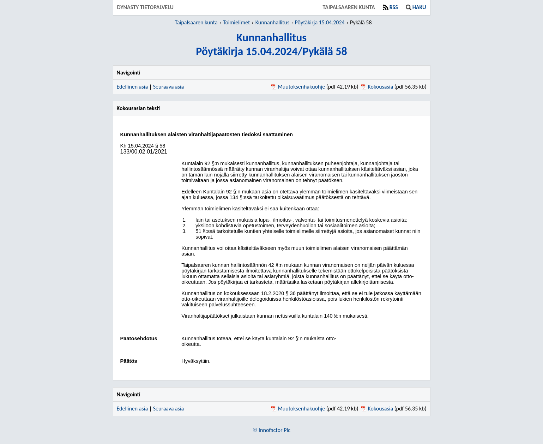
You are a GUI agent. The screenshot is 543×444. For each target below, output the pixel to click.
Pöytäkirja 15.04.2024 (320, 22)
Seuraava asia (168, 86)
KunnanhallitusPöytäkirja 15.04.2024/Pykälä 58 (271, 44)
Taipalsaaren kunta (349, 7)
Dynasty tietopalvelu (145, 7)
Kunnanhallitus (272, 22)
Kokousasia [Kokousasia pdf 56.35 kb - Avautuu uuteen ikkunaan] (380, 86)
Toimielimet (236, 22)
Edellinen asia (132, 86)
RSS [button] (390, 7)
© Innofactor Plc (271, 430)
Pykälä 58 (361, 22)
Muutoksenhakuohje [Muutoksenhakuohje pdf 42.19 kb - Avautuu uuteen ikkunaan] (301, 86)
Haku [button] (416, 7)
